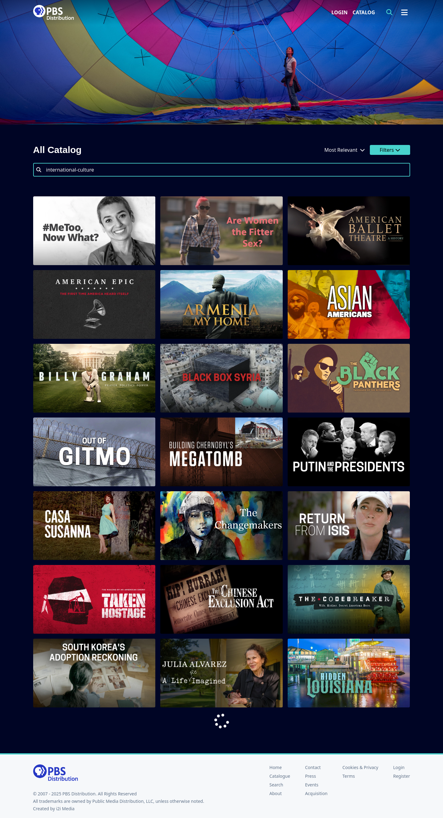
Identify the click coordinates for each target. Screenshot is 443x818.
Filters (390, 150)
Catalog (363, 12)
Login (339, 12)
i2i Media (65, 808)
